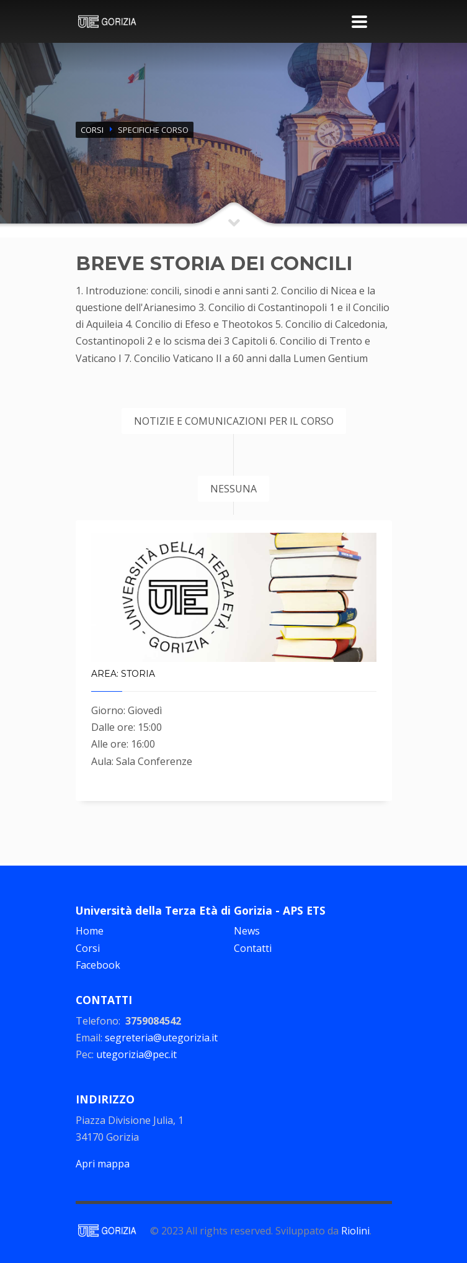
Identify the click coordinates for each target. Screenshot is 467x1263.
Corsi (88, 948)
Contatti (253, 948)
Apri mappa (103, 1163)
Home (90, 931)
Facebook (98, 965)
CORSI (92, 129)
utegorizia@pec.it (136, 1054)
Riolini (355, 1231)
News (247, 931)
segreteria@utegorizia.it (161, 1037)
